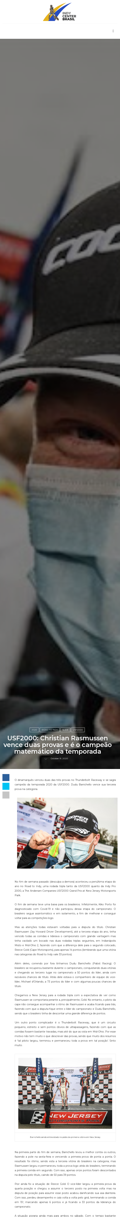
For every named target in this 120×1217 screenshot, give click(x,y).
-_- (45, 758)
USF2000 (78, 729)
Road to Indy (50, 729)
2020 (34, 729)
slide (65, 729)
